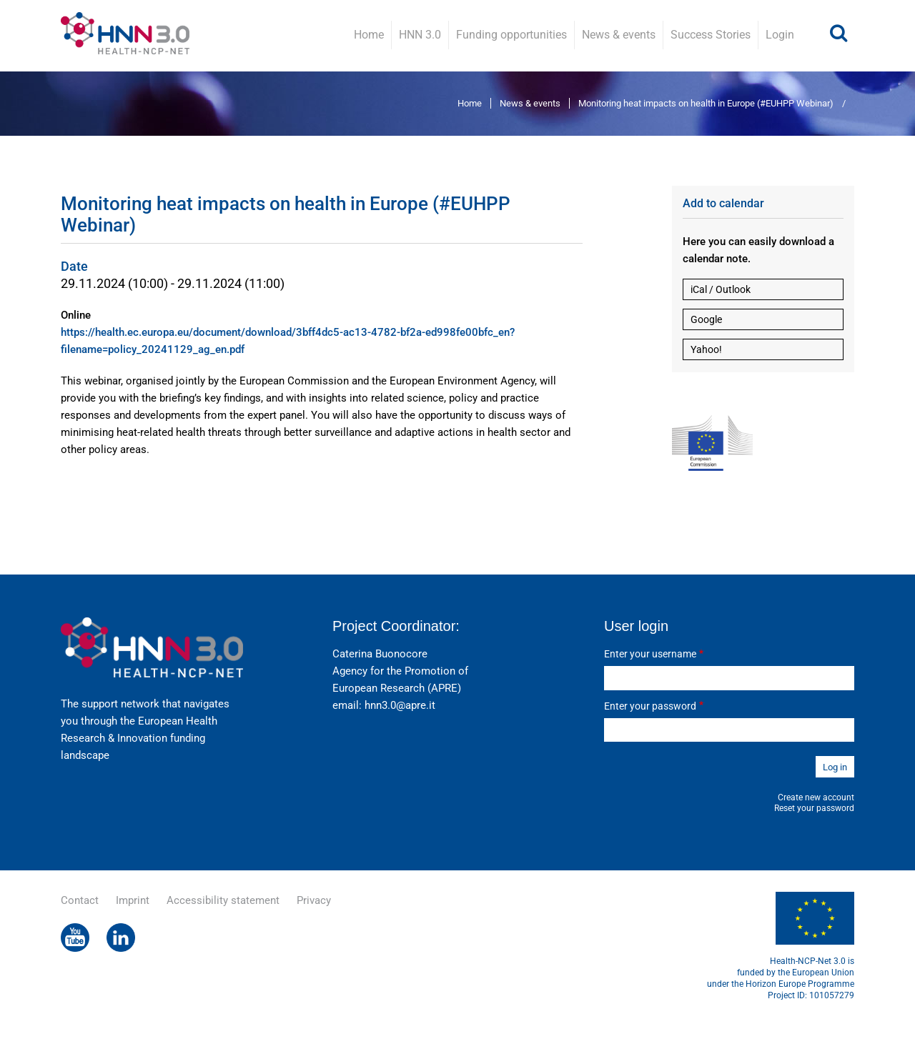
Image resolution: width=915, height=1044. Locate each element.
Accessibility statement (223, 900)
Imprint (132, 900)
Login (780, 34)
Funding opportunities (511, 34)
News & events (619, 34)
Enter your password (650, 706)
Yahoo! (706, 349)
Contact (80, 900)
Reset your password (814, 808)
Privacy (314, 900)
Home (369, 34)
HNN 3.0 (420, 34)
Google (706, 319)
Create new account (816, 797)
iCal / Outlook (721, 289)
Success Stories (711, 34)
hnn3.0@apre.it (400, 705)
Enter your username (650, 654)
